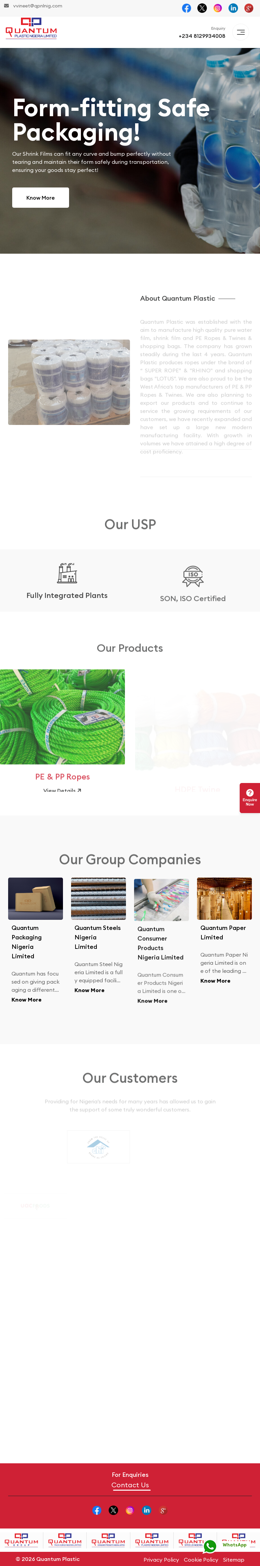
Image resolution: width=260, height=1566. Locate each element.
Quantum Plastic (58, 1559)
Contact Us (130, 1485)
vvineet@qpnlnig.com (33, 6)
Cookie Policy (201, 1559)
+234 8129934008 (202, 35)
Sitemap (233, 1559)
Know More (40, 197)
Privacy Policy (161, 1559)
